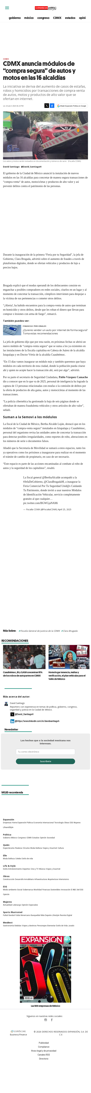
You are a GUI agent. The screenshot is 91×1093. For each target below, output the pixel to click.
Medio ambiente (10, 890)
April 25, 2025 (64, 509)
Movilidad (38, 890)
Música (42, 869)
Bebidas (18, 926)
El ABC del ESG (77, 890)
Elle (5, 855)
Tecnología (59, 823)
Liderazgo (17, 905)
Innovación (65, 890)
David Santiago (17, 703)
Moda (32, 848)
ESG (71, 823)
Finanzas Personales (34, 326)
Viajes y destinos (29, 926)
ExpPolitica (39, 1020)
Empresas (7, 823)
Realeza (18, 848)
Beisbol (12, 915)
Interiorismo (64, 879)
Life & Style (9, 865)
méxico (29, 18)
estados (70, 18)
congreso (43, 18)
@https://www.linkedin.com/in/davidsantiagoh (37, 721)
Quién (6, 845)
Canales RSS (44, 1055)
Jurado (71, 926)
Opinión (43, 838)
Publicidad (44, 1043)
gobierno (15, 18)
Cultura (61, 848)
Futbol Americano (22, 915)
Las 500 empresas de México (45, 1006)
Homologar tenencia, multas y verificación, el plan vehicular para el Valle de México (65, 676)
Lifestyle (55, 915)
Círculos (26, 848)
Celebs (18, 859)
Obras (66, 823)
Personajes (42, 926)
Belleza (39, 848)
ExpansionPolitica (51, 1020)
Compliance (43, 1047)
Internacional (48, 823)
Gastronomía (8, 926)
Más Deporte (46, 915)
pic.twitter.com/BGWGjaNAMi (40, 503)
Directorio (43, 1059)
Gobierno (6, 838)
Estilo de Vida (62, 926)
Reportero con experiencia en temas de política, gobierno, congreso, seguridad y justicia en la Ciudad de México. (43, 708)
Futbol (5, 915)
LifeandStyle (8, 827)
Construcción (8, 879)
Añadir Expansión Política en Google (73, 106)
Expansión (8, 819)
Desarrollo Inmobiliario (24, 879)
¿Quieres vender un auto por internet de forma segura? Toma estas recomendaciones (55, 331)
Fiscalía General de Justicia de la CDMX (40, 630)
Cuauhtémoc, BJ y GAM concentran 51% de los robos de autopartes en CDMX (21, 674)
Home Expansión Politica (22, 823)
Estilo (5, 869)
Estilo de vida (27, 859)
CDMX (57, 18)
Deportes (26, 869)
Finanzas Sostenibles (51, 890)
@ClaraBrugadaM (54, 481)
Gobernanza (28, 890)
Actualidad (7, 905)
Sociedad (51, 838)
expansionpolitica (45, 1020)
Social (19, 890)
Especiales (33, 905)
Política (7, 834)
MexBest (8, 922)
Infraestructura (40, 879)
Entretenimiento (15, 869)
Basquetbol (35, 915)
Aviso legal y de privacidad (43, 1051)
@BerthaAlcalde (51, 477)
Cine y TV (35, 869)
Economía (38, 823)
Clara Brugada (70, 630)
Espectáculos (9, 848)
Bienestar (51, 926)
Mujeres (77, 823)
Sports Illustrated (12, 912)
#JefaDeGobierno (32, 481)
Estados (35, 838)
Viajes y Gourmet (50, 848)
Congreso (22, 838)
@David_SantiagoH (31, 166)
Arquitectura (53, 879)
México (14, 838)
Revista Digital (66, 915)
